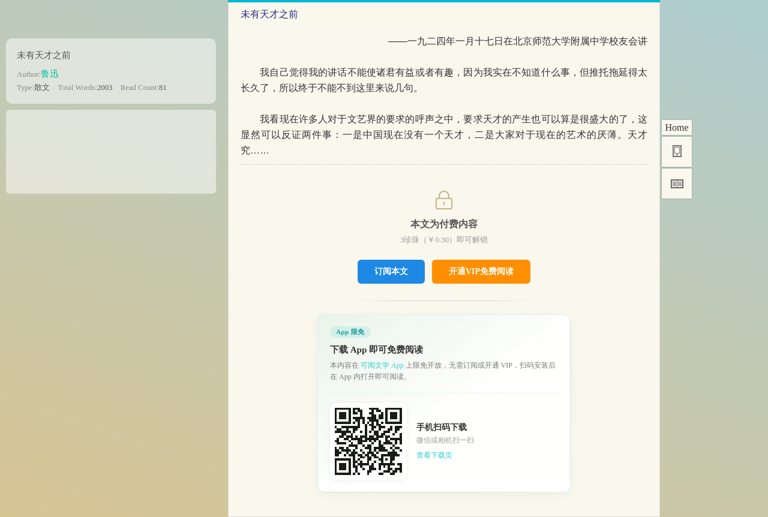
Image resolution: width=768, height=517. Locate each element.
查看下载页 (434, 455)
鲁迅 (50, 73)
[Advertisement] (111, 148)
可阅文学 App (382, 365)
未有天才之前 (44, 55)
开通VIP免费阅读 (481, 271)
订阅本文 (391, 271)
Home (676, 127)
